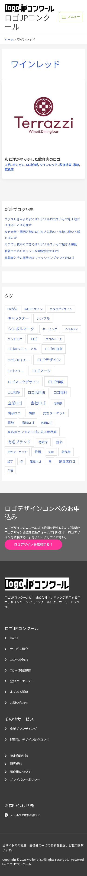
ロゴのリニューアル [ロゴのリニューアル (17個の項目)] (22, 348)
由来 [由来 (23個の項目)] (58, 441)
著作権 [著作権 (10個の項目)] (66, 452)
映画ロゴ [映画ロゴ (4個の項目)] (46, 423)
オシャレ (18, 164)
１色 (8, 164)
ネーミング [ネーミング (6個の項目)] (49, 329)
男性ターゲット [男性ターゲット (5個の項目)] (17, 452)
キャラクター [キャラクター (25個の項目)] (18, 318)
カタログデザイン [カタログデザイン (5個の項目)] (61, 309)
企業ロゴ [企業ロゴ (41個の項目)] (15, 402)
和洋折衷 (65, 164)
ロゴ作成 (32, 164)
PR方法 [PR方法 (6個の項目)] (12, 309)
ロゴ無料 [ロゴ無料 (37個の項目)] (60, 392)
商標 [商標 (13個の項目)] (32, 413)
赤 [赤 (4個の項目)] (21, 461)
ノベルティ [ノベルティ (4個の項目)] (71, 329)
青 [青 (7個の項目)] (50, 461)
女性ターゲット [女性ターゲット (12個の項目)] (54, 413)
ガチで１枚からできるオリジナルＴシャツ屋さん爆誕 (41, 244)
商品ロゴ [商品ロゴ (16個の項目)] (14, 413)
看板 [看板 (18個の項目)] (38, 451)
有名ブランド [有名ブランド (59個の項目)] (19, 441)
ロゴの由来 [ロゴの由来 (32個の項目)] (53, 348)
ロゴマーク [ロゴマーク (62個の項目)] (41, 370)
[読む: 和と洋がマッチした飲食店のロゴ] (43, 118)
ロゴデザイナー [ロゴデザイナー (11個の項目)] (18, 360)
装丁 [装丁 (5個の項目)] (10, 461)
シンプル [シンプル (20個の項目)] (43, 318)
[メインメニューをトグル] (70, 17)
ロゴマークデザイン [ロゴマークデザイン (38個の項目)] (23, 381)
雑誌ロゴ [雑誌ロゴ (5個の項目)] (35, 461)
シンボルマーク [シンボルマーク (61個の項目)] (21, 328)
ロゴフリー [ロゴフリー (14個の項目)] (16, 370)
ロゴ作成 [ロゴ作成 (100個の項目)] (56, 381)
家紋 (76, 164)
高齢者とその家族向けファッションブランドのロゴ (39, 257)
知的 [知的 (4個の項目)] (51, 452)
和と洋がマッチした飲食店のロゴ (32, 159)
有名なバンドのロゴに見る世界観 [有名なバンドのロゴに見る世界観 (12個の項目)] (32, 431)
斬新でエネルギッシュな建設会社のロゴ (32, 251)
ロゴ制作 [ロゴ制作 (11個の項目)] (14, 392)
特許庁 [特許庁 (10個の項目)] (43, 442)
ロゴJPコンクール (27, 22)
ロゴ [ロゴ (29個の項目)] (34, 338)
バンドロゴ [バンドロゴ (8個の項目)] (15, 339)
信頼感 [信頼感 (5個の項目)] (58, 403)
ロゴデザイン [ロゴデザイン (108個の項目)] (49, 359)
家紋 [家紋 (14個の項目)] (11, 422)
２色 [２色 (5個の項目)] (10, 470)
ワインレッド (49, 164)
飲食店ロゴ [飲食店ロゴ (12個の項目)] (67, 461)
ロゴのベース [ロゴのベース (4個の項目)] (53, 339)
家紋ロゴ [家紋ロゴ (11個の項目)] (28, 422)
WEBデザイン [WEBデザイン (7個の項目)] (34, 309)
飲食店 (9, 169)
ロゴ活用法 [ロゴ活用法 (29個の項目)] (36, 392)
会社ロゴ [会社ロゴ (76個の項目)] (38, 403)
